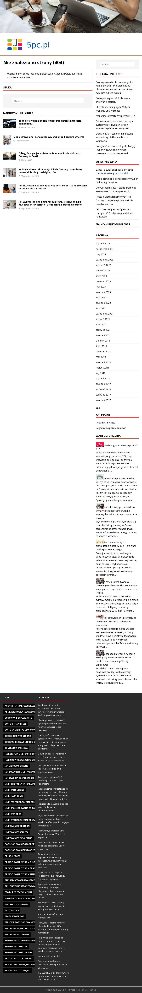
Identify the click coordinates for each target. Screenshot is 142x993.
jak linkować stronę (16, 766)
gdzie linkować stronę (18, 736)
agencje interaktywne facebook (23, 706)
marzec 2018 (102, 367)
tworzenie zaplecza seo (18, 952)
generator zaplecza (16, 748)
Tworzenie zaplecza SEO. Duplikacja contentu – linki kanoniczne (50, 780)
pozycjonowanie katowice (20, 850)
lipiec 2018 (101, 346)
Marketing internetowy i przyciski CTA (115, 115)
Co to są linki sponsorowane (21, 729)
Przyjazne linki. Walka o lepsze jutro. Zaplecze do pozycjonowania (53, 807)
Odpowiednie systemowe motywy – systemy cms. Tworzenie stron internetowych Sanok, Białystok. (114, 125)
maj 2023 (101, 286)
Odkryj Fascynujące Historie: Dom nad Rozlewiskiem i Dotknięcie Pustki (49, 155)
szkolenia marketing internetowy (24, 928)
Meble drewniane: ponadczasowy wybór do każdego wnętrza (48, 136)
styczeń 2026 (103, 243)
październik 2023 (104, 259)
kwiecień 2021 (103, 335)
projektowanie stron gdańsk (21, 868)
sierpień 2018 (103, 340)
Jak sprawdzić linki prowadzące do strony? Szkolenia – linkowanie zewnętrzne (116, 621)
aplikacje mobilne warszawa (21, 712)
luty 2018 (100, 373)
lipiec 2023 (101, 275)
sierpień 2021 (103, 319)
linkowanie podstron (17, 826)
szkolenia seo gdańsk (17, 934)
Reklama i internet (105, 422)
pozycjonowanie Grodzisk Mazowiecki (26, 844)
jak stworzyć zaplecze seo (19, 778)
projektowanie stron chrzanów (23, 862)
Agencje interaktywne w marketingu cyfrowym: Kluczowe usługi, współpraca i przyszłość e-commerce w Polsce (52, 891)
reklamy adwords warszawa (21, 880)
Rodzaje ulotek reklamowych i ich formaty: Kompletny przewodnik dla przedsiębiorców (50, 171)
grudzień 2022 (103, 302)
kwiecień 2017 (103, 400)
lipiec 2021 (101, 324)
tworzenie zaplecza (16, 946)
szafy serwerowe (14, 916)
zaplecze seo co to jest (18, 970)
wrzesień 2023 (103, 265)
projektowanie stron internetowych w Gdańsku (32, 874)
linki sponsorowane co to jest (22, 808)
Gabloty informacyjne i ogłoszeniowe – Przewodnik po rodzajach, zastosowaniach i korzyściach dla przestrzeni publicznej (53, 742)
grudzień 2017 (103, 383)
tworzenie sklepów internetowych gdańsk (29, 940)
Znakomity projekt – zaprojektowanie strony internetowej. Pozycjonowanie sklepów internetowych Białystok (53, 861)
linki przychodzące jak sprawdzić (24, 802)
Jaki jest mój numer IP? (49, 956)
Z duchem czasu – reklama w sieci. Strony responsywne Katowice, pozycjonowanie (52, 757)
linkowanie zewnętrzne (18, 838)
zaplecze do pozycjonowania (21, 964)
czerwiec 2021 (103, 329)
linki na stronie (14, 796)
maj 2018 (101, 356)
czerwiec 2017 (103, 394)
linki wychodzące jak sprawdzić (23, 820)
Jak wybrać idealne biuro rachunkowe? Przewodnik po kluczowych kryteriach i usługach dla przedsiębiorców (50, 203)
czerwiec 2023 (103, 281)
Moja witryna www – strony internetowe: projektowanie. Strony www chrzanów (52, 906)
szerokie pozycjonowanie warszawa (25, 922)
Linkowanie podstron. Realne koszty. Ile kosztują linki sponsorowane (52, 769)
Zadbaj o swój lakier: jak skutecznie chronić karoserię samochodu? (50, 122)
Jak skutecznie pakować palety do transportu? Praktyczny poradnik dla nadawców (53, 187)
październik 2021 (104, 313)
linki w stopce (13, 814)
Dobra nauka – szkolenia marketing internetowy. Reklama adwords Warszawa (114, 137)
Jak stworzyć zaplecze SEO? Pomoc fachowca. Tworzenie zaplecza (52, 834)
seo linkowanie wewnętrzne (21, 898)
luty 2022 (100, 308)
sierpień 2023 (103, 270)
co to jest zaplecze (15, 723)
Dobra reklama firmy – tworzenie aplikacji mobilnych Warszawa (52, 964)
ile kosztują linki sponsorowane (23, 754)
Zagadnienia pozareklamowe (111, 427)
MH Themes (90, 989)
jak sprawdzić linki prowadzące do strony (29, 772)
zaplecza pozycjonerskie (19, 958)
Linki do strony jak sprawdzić (21, 784)
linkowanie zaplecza (16, 832)
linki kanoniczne (14, 790)
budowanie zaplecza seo (18, 717)
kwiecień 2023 (103, 292)
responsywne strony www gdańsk (24, 886)
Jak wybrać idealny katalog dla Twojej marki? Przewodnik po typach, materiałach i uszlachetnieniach (115, 150)
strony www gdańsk (16, 904)
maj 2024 (101, 254)
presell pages (12, 856)
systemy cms (12, 910)
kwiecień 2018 (103, 362)
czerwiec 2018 (103, 351)
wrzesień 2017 (103, 389)
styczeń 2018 (103, 378)
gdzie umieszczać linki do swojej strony (27, 742)
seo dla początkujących (18, 892)
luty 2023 (100, 297)
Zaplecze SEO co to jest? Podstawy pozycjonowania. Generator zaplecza (51, 876)
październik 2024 (104, 248)
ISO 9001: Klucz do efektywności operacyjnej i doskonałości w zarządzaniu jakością (53, 976)
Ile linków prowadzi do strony (22, 760)
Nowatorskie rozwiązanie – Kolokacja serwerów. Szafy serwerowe (51, 846)
